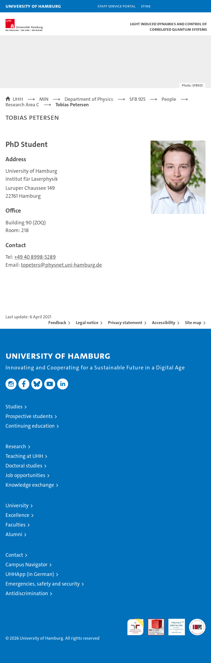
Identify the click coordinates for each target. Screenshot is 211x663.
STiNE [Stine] (146, 6)
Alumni (13, 534)
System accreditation (197, 624)
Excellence (17, 515)
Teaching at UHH (24, 456)
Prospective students (29, 416)
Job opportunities (25, 475)
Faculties (15, 524)
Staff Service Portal (116, 6)
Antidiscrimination (26, 593)
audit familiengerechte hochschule (135, 627)
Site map (193, 322)
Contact (14, 554)
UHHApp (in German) (29, 574)
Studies (14, 406)
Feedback (57, 322)
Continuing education (30, 425)
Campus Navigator (26, 564)
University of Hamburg (33, 5)
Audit (153, 622)
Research (15, 446)
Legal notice (87, 322)
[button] (189, 6)
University (17, 505)
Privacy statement (125, 322)
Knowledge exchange (29, 484)
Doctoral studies (23, 465)
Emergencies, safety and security (42, 583)
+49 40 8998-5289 (35, 257)
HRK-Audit (173, 624)
